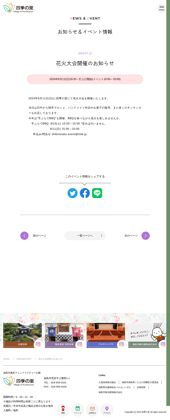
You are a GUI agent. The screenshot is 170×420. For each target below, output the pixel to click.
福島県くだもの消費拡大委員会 (116, 387)
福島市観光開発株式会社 (151, 391)
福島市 (128, 382)
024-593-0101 (58, 382)
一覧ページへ (85, 235)
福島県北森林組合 (149, 387)
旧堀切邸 (127, 391)
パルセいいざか (107, 391)
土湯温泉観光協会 (109, 382)
